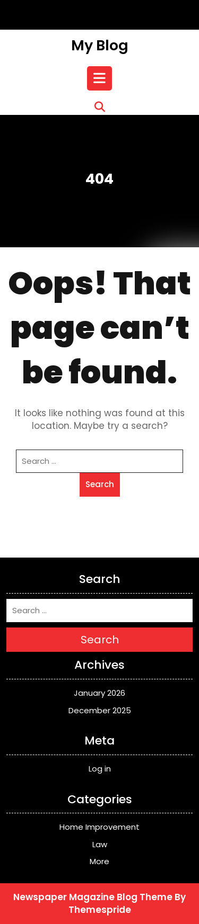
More (99, 861)
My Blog (99, 45)
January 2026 (99, 692)
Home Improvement (99, 826)
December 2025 (99, 710)
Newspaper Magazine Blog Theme (92, 897)
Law (99, 844)
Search (99, 484)
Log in (100, 768)
